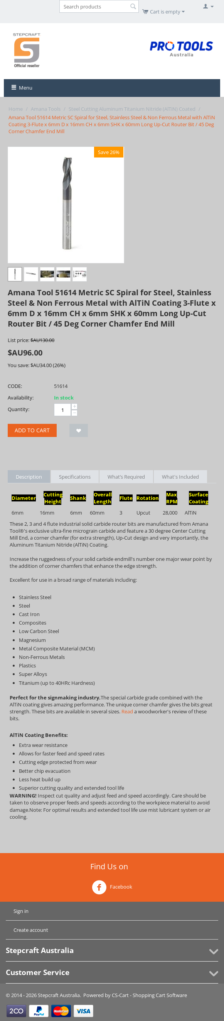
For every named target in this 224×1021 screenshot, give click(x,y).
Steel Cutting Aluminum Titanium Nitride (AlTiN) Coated (132, 108)
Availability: (21, 397)
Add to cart (32, 430)
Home (15, 108)
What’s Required (126, 476)
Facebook (112, 887)
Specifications (75, 476)
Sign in (21, 911)
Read (127, 711)
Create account (30, 929)
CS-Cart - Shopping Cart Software (149, 995)
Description (29, 476)
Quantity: (18, 409)
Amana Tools (46, 108)
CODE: (15, 386)
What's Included (180, 476)
